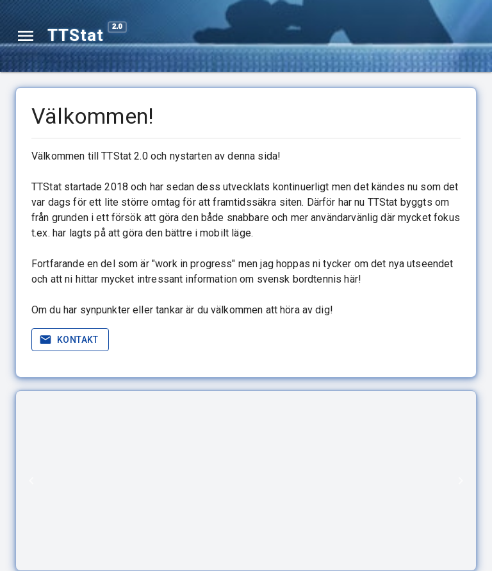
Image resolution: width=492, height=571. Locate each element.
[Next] (460, 480)
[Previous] (31, 480)
